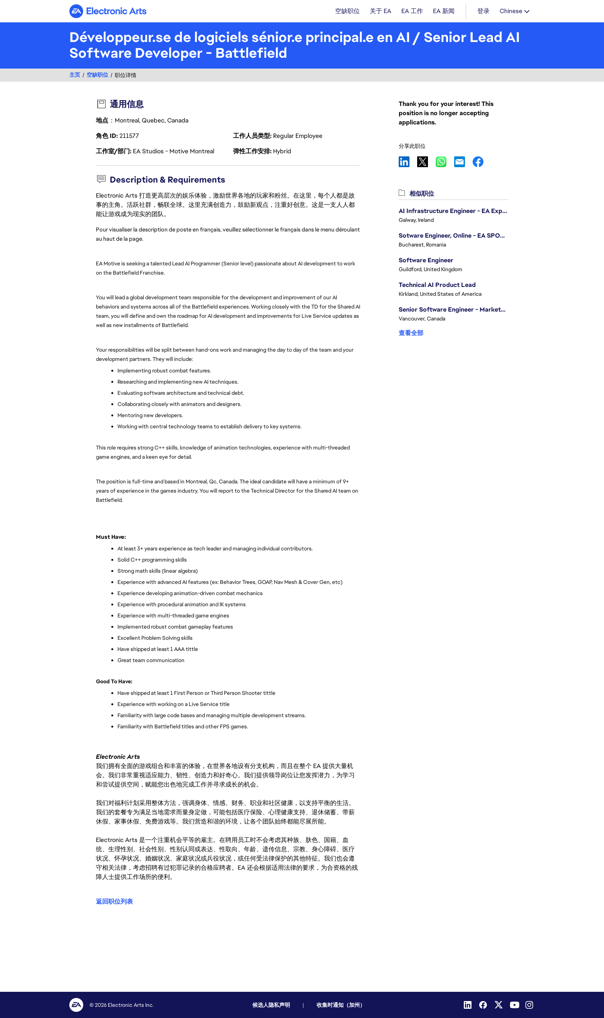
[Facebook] (483, 1005)
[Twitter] (499, 1005)
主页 (74, 75)
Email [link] (463, 162)
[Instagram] (530, 1005)
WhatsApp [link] (445, 162)
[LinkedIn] (468, 1005)
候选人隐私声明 (271, 1004)
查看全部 (411, 334)
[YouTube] (514, 1005)
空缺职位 (97, 75)
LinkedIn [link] (408, 162)
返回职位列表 (114, 902)
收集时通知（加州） (341, 1004)
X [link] (426, 162)
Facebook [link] (482, 162)
